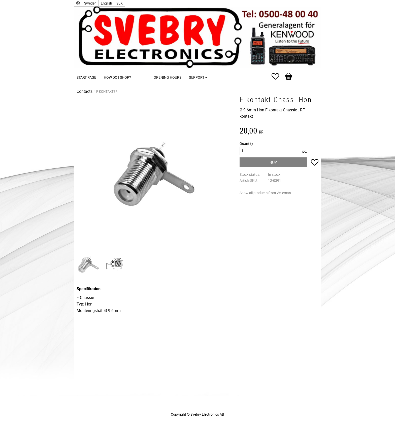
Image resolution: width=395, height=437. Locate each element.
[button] (278, 76)
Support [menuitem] (196, 77)
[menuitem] (140, 70)
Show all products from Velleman (265, 192)
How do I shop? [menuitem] (117, 77)
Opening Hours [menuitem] (167, 77)
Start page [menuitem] (86, 77)
